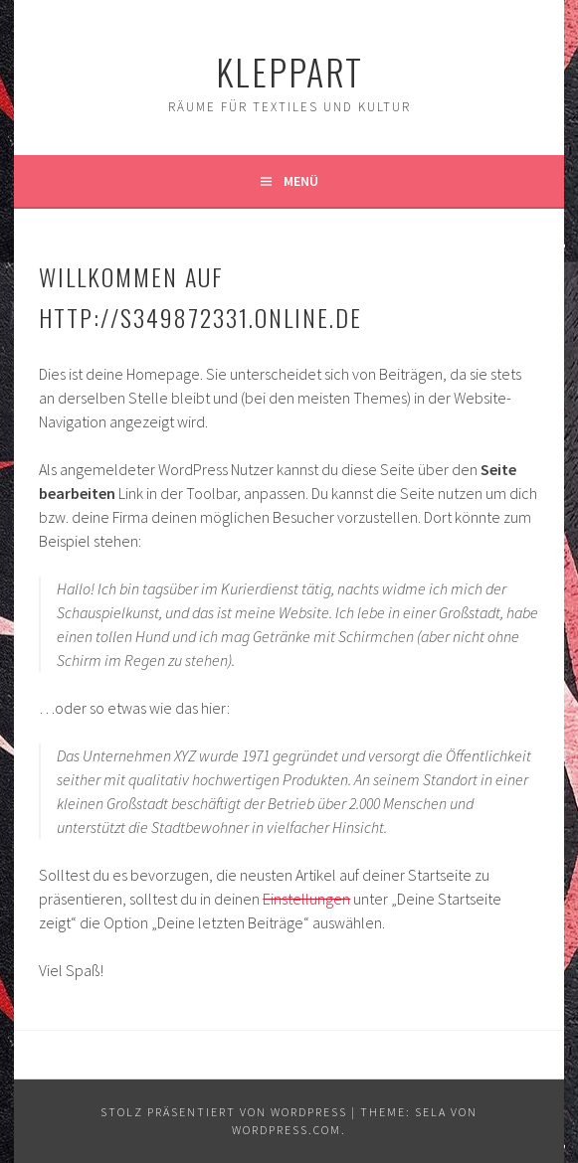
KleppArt (289, 71)
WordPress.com (286, 1129)
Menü (301, 181)
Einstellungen (306, 899)
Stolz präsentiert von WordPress (223, 1111)
